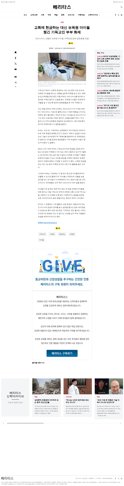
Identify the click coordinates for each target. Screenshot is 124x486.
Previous (3, 423)
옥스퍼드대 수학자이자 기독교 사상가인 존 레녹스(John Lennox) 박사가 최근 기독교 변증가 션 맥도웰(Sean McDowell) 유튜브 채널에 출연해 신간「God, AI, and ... (108, 411)
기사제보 (98, 478)
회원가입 (115, 2)
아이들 (41, 240)
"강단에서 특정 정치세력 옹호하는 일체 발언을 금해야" (108, 76)
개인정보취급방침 (107, 478)
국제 (49, 15)
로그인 (121, 2)
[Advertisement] (62, 450)
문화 (62, 15)
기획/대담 (81, 15)
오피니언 (71, 15)
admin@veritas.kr (50, 223)
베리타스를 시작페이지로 (8, 2)
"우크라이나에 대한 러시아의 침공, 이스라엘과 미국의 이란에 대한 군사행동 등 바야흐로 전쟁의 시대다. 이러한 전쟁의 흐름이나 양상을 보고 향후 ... (46, 410)
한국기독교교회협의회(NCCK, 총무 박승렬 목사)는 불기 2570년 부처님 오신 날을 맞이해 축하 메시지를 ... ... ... (108, 113)
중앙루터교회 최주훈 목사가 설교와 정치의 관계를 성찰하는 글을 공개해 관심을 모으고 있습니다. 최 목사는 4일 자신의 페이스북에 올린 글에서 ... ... (77, 410)
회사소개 (78, 478)
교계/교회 (33, 15)
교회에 (52, 234)
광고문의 (84, 478)
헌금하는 (62, 234)
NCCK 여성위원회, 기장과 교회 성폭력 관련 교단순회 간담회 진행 (108, 58)
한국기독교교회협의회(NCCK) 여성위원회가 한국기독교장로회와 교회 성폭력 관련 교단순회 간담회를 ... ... (108, 66)
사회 (42, 15)
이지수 (51, 48)
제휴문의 (91, 478)
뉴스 (25, 15)
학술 (56, 15)
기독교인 (42, 234)
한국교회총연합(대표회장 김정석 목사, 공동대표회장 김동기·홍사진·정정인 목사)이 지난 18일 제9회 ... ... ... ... (108, 84)
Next (121, 423)
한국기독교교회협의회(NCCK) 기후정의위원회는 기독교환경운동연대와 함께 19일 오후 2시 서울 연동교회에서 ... (108, 98)
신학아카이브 (93, 15)
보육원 (72, 234)
